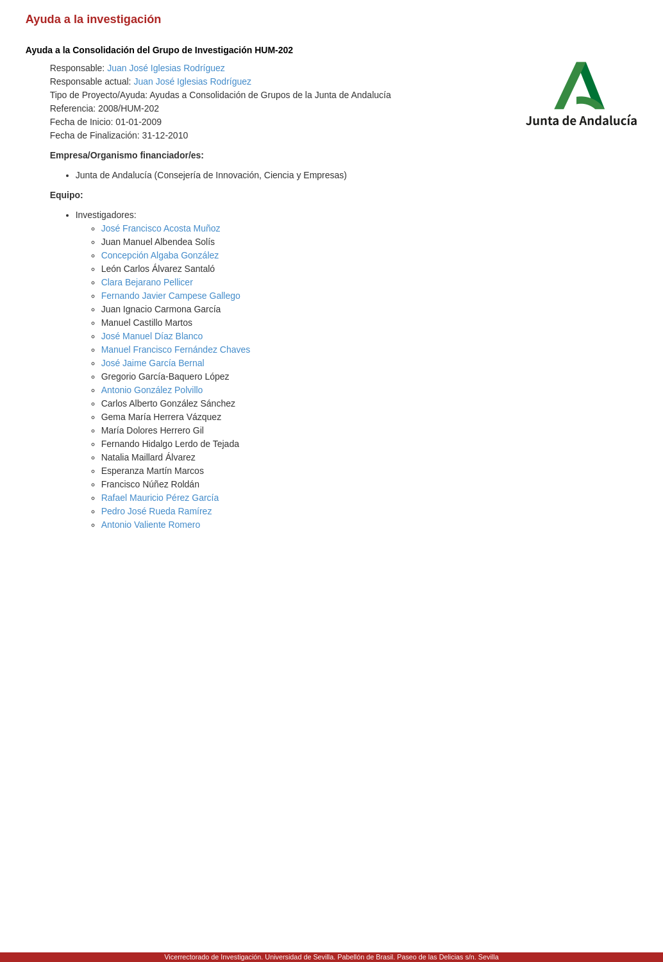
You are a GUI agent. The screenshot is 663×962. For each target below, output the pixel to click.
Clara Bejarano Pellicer (147, 282)
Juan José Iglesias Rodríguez (166, 68)
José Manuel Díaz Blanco (152, 336)
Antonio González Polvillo (152, 390)
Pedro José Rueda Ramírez (156, 511)
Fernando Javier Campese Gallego (170, 296)
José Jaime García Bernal (153, 363)
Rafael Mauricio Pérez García (160, 498)
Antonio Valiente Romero (151, 524)
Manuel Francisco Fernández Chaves (176, 349)
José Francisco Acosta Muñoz (161, 228)
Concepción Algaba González (160, 255)
